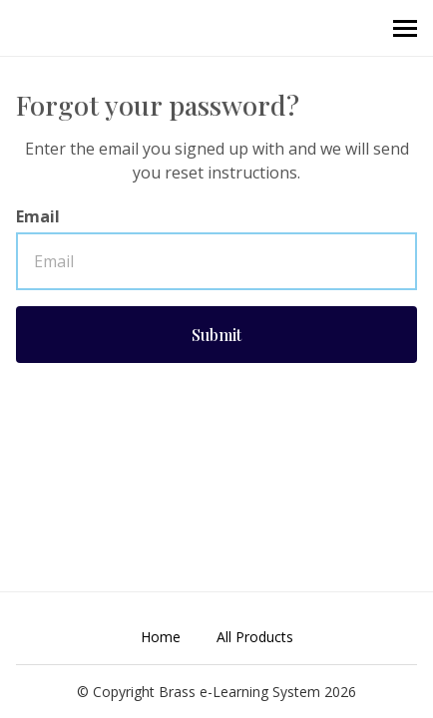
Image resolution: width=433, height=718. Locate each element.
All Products (254, 636)
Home (161, 636)
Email (38, 216)
